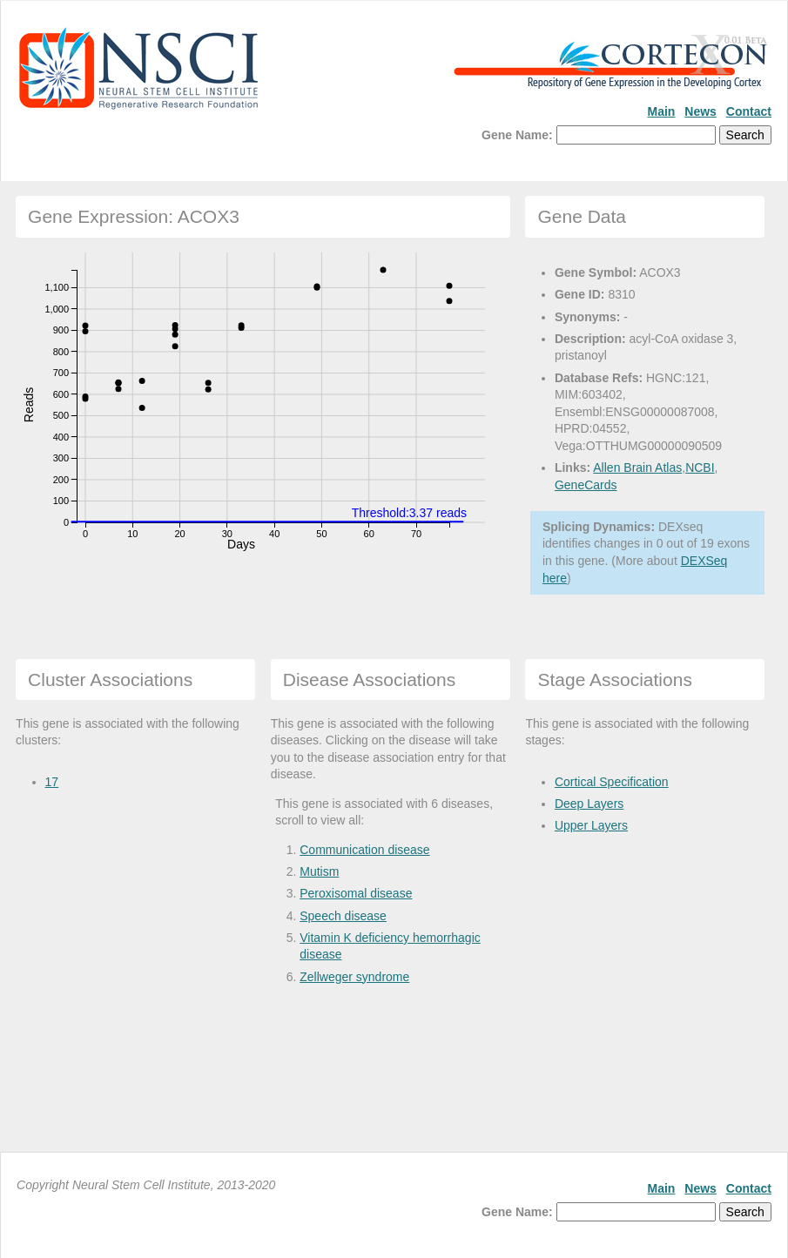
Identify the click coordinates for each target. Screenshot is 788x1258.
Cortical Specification (612, 782)
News (700, 111)
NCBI (699, 467)
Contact (748, 111)
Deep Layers (589, 804)
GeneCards (586, 485)
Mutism (319, 871)
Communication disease (364, 850)
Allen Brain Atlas (637, 467)
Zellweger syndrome (354, 977)
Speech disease (343, 916)
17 (52, 782)
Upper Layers (591, 825)
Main (662, 111)
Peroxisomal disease (356, 893)
